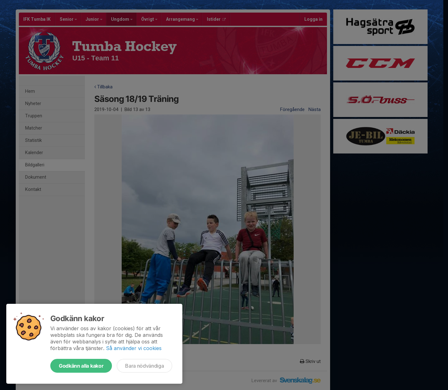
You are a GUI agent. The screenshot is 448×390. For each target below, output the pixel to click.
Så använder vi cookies (134, 348)
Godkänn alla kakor (81, 366)
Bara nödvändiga (144, 366)
